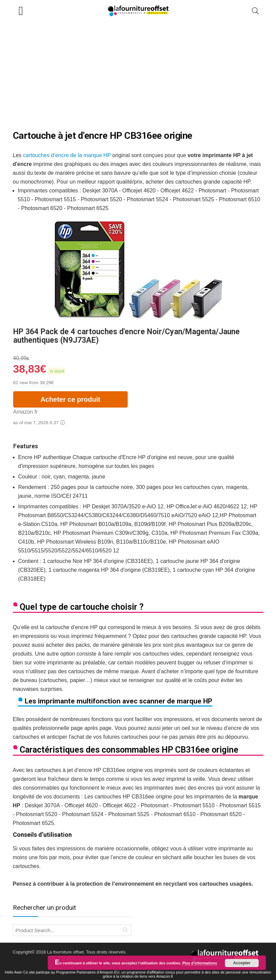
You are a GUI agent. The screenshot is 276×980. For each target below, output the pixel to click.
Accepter (241, 963)
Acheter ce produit (71, 399)
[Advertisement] (138, 72)
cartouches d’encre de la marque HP (67, 155)
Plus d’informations (199, 963)
